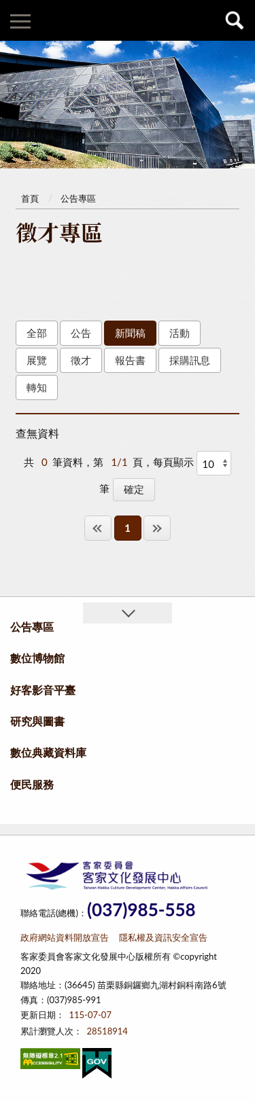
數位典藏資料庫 (48, 752)
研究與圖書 (37, 721)
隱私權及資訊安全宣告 (163, 937)
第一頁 (98, 528)
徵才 (81, 360)
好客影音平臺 (42, 689)
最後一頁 (157, 528)
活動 (179, 333)
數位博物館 (37, 657)
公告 (81, 333)
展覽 (37, 360)
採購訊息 (189, 360)
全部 (37, 333)
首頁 (30, 198)
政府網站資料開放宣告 (64, 937)
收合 (127, 613)
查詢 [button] (234, 20)
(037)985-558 (141, 910)
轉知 (37, 387)
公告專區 (78, 198)
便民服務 (32, 784)
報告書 (130, 360)
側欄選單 (20, 21)
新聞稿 (130, 333)
